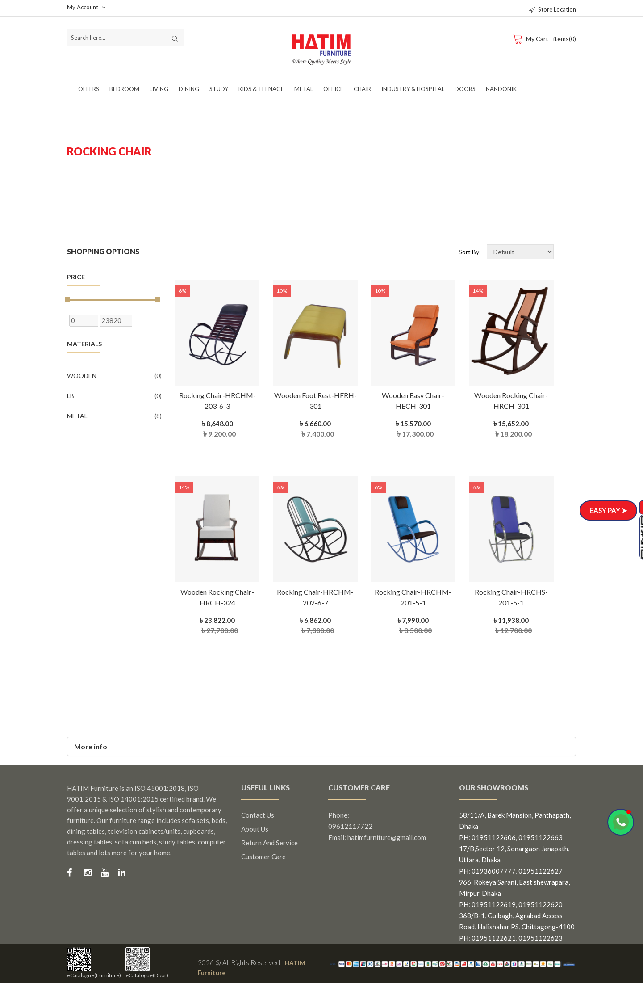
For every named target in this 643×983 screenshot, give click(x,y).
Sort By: (470, 252)
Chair (362, 88)
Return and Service (269, 843)
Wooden (114, 375)
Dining (189, 88)
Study (218, 88)
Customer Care (263, 857)
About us (254, 829)
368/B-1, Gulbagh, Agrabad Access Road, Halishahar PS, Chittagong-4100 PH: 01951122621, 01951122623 (517, 927)
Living (159, 88)
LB (114, 395)
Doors (465, 88)
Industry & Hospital (412, 88)
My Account (86, 7)
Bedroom (124, 88)
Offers (88, 88)
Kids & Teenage (261, 88)
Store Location (552, 9)
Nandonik (501, 88)
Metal (303, 88)
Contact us (257, 815)
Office (333, 88)
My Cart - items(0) (544, 38)
